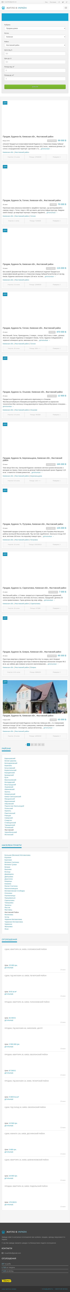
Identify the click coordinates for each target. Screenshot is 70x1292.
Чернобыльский (11, 832)
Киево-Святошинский (13, 796)
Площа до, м (9, 75)
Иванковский (9, 789)
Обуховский (9, 804)
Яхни (6, 929)
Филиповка (9, 915)
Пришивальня (10, 898)
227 (3, 1264)
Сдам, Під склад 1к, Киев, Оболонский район (25, 1107)
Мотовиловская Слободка (15, 891)
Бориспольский (10, 770)
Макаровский (10, 799)
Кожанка (8, 884)
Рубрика (7, 25)
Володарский (10, 782)
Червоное (8, 924)
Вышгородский (10, 785)
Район (6, 41)
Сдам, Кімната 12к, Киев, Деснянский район (25, 1133)
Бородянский (10, 773)
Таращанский (10, 825)
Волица (7, 872)
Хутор (7, 917)
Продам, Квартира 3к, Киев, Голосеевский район (27, 1002)
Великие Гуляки (11, 864)
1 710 (4, 1267)
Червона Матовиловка (13, 919)
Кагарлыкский (10, 794)
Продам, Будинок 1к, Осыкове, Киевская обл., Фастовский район (33, 392)
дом (5, 103)
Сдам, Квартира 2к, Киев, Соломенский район (26, 949)
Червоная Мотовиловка (14, 922)
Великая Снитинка (12, 862)
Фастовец (8, 910)
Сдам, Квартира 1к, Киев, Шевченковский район (27, 1160)
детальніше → (46, 149)
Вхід (46, 2)
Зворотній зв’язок (61, 1289)
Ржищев (8, 815)
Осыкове (33, 410)
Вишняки (8, 869)
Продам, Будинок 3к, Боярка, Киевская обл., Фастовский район (32, 652)
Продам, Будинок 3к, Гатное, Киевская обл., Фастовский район (32, 200)
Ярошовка (8, 926)
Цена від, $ (8, 50)
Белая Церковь (10, 761)
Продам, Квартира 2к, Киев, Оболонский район (26, 1054)
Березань (8, 765)
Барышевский (10, 758)
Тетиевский (9, 827)
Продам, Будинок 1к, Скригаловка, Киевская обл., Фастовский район (34, 588)
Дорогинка (9, 879)
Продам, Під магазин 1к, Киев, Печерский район (27, 1081)
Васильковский (10, 780)
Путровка (34, 540)
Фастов (7, 907)
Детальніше (9, 968)
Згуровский (9, 787)
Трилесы (8, 905)
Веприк (7, 867)
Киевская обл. (8, 152)
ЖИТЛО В (14, 8)
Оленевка (8, 893)
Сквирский (9, 818)
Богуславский (10, 768)
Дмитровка (9, 876)
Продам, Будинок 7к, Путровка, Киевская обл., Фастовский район (33, 524)
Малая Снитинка (11, 886)
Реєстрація (53, 2)
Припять (8, 811)
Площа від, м (9, 67)
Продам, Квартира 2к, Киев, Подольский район (26, 1186)
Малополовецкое (11, 888)
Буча (6, 777)
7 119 (4, 1271)
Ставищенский (10, 823)
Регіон (6, 33)
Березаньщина (36, 476)
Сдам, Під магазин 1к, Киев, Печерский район (25, 976)
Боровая (8, 857)
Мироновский (10, 801)
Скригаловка (35, 603)
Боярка (33, 667)
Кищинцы (8, 881)
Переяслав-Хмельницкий (14, 806)
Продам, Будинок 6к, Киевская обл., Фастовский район (28, 137)
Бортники (8, 860)
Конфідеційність (47, 1289)
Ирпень (7, 792)
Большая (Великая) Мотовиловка (17, 855)
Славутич (8, 820)
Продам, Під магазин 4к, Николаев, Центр (24, 1028)
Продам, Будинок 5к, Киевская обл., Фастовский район (28, 264)
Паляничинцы (10, 895)
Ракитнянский (10, 813)
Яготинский (9, 834)
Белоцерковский (11, 763)
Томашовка (9, 903)
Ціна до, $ (7, 58)
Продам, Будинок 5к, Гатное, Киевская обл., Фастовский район (32, 328)
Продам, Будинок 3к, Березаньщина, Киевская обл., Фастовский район (32, 459)
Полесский (9, 808)
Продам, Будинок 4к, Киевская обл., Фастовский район (28, 716)
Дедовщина (9, 874)
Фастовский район (22, 152)
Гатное (33, 216)
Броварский (9, 775)
